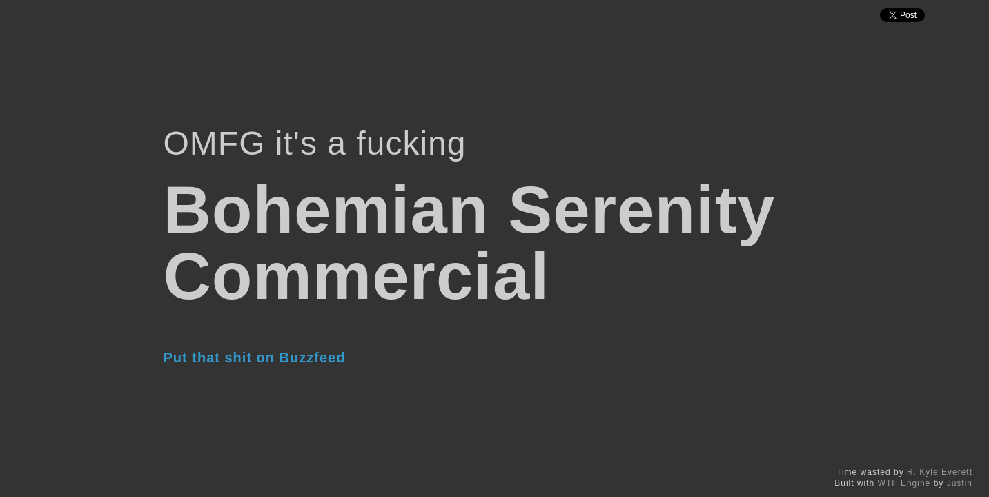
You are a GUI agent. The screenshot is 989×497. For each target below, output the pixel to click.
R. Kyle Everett (939, 472)
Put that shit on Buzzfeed (255, 357)
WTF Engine (904, 483)
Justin (959, 483)
